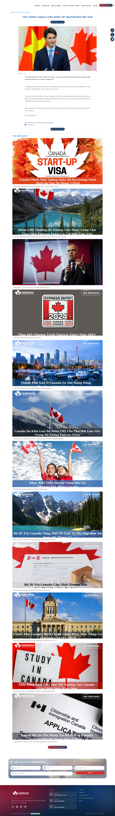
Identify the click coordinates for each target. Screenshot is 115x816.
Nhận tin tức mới (57, 22)
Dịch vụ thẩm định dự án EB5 (86, 798)
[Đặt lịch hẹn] (112, 30)
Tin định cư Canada (23, 12)
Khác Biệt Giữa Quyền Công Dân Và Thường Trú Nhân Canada (30, 489)
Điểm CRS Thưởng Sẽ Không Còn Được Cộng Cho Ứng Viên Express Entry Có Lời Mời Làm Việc (39, 237)
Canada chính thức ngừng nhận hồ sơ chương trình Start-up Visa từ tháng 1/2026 (35, 186)
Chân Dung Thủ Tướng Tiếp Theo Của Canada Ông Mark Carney (31, 287)
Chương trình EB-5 (83, 795)
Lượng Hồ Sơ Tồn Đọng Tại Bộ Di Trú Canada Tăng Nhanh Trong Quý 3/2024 (35, 742)
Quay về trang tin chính (57, 747)
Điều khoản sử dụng (90, 813)
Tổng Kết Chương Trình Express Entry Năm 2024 (27, 338)
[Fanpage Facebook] (112, 34)
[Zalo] (112, 39)
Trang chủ (13, 12)
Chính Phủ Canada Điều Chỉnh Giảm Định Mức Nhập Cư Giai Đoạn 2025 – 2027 (35, 641)
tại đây (51, 123)
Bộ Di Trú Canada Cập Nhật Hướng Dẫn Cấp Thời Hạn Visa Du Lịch (31, 590)
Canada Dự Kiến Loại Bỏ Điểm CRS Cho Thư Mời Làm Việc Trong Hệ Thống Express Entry (38, 439)
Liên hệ (80, 801)
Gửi (90, 773)
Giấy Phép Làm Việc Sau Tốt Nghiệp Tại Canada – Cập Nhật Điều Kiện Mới (34, 691)
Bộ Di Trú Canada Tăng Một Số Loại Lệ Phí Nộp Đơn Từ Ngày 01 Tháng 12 (34, 540)
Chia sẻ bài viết (30, 125)
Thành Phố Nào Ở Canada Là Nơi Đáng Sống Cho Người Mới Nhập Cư (32, 388)
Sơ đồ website (100, 813)
